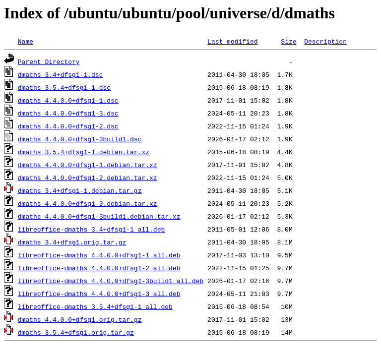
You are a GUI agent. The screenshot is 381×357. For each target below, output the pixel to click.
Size (288, 41)
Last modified (232, 41)
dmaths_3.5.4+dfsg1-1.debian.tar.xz (83, 151)
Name (25, 41)
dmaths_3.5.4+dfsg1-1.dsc (64, 87)
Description (325, 41)
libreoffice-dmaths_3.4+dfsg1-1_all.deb (91, 229)
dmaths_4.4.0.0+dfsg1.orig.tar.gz (80, 319)
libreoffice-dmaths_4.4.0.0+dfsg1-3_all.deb (99, 293)
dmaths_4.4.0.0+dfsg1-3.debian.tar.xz (87, 203)
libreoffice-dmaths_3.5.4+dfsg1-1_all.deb (95, 306)
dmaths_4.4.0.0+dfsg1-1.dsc (68, 100)
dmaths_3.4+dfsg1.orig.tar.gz (72, 242)
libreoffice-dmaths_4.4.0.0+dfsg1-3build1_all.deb (110, 280)
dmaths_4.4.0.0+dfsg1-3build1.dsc (80, 138)
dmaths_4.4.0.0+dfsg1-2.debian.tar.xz (87, 177)
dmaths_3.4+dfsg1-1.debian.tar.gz (80, 190)
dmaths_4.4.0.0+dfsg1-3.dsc (68, 113)
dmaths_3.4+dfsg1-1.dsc (60, 74)
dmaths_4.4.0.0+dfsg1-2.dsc (68, 125)
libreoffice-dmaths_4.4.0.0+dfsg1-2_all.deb (99, 267)
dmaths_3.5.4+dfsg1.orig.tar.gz (76, 332)
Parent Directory (49, 61)
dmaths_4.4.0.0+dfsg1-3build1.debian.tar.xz (99, 216)
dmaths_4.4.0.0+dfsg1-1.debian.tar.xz (87, 164)
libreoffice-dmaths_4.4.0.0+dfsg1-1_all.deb (99, 254)
